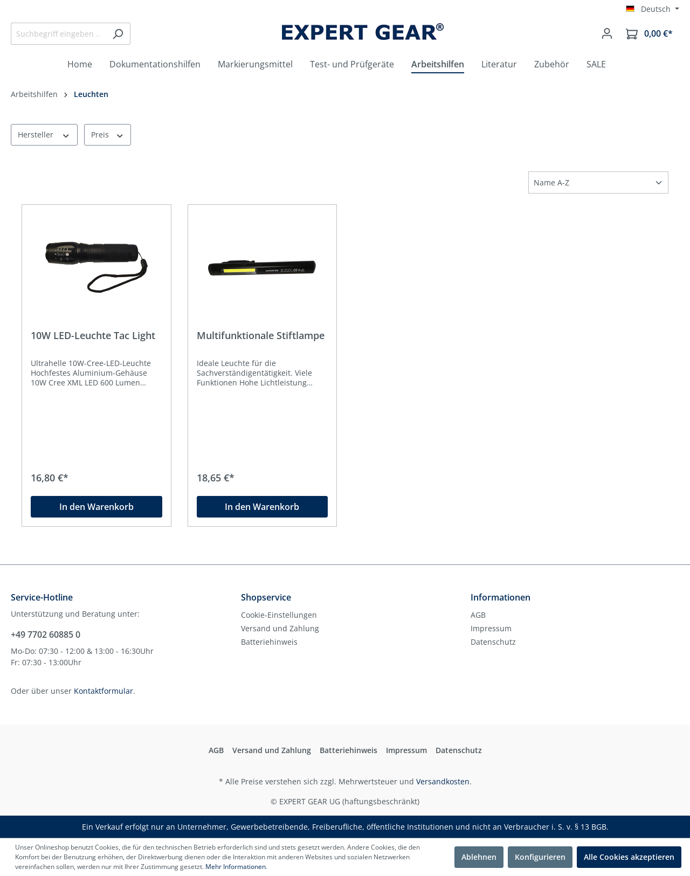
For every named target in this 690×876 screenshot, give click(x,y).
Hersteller (44, 134)
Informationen (500, 597)
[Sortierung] (598, 182)
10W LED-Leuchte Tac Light (93, 335)
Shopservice (266, 597)
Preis (108, 134)
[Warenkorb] (649, 33)
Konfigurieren (540, 857)
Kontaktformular (103, 691)
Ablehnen (478, 857)
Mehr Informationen (235, 866)
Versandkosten (443, 781)
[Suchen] (117, 34)
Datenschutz (493, 642)
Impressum (491, 628)
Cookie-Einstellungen (279, 615)
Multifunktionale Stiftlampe (261, 335)
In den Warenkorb (96, 507)
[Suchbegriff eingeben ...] (58, 34)
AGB (478, 615)
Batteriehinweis (269, 642)
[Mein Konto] (607, 33)
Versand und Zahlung (280, 628)
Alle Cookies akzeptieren (629, 857)
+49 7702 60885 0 (45, 634)
